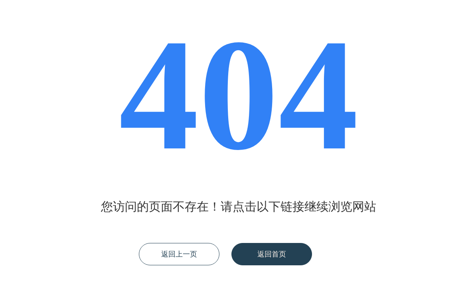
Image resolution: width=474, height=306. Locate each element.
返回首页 (271, 254)
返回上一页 (179, 254)
